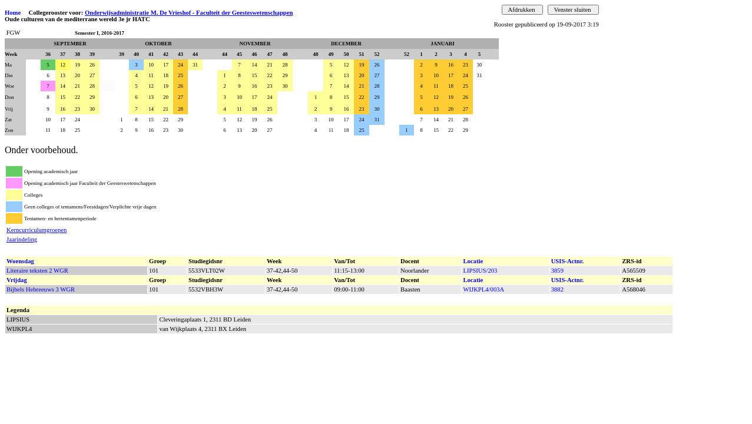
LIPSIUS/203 (480, 270)
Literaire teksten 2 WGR (37, 270)
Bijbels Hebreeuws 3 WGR (40, 289)
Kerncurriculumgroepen (36, 230)
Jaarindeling (21, 239)
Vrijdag (16, 280)
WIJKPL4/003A (483, 289)
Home (13, 12)
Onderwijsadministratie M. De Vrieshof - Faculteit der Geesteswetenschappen (189, 12)
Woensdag (20, 261)
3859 (557, 270)
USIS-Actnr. (567, 261)
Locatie (473, 261)
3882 (557, 289)
